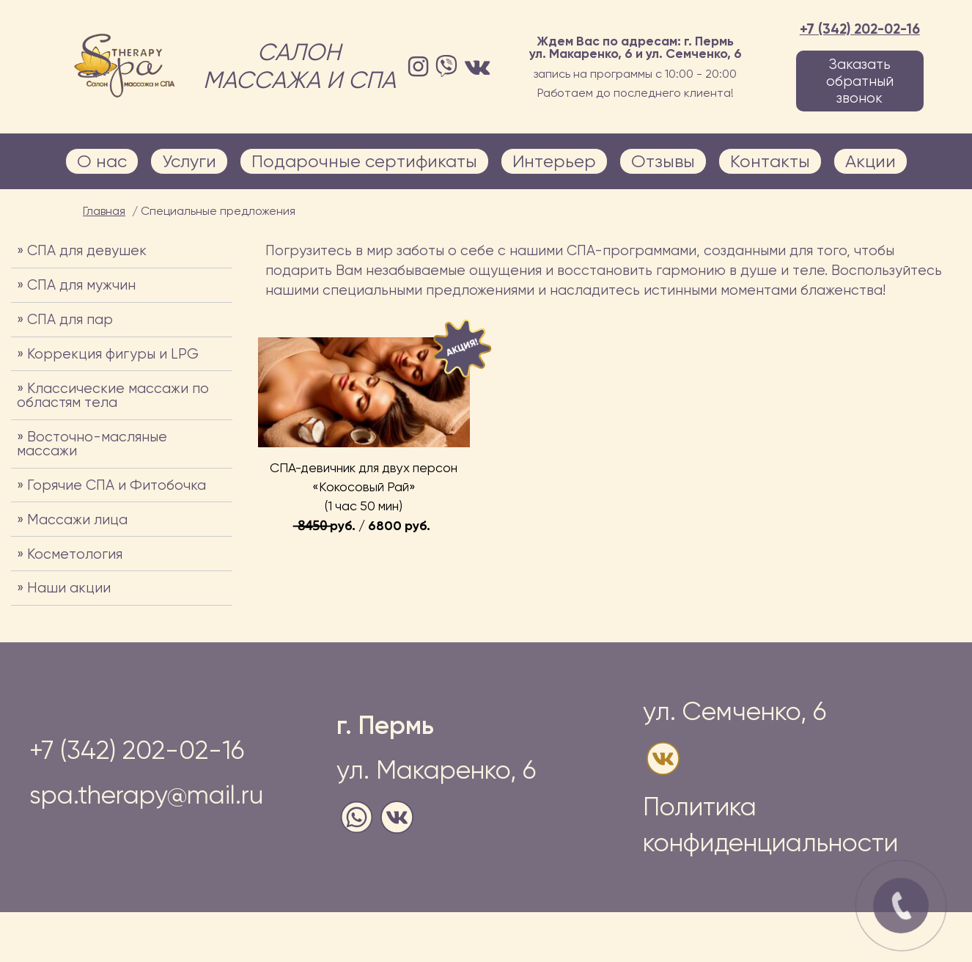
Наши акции (69, 587)
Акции (870, 161)
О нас (102, 161)
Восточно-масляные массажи (92, 443)
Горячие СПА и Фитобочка (116, 485)
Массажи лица (77, 519)
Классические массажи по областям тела (113, 395)
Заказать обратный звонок (860, 81)
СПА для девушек (87, 250)
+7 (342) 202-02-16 (860, 29)
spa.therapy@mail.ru (146, 794)
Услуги (189, 161)
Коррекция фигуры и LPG (113, 353)
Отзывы (663, 161)
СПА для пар (70, 319)
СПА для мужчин (81, 284)
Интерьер (554, 161)
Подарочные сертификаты (364, 161)
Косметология (74, 554)
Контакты (770, 161)
